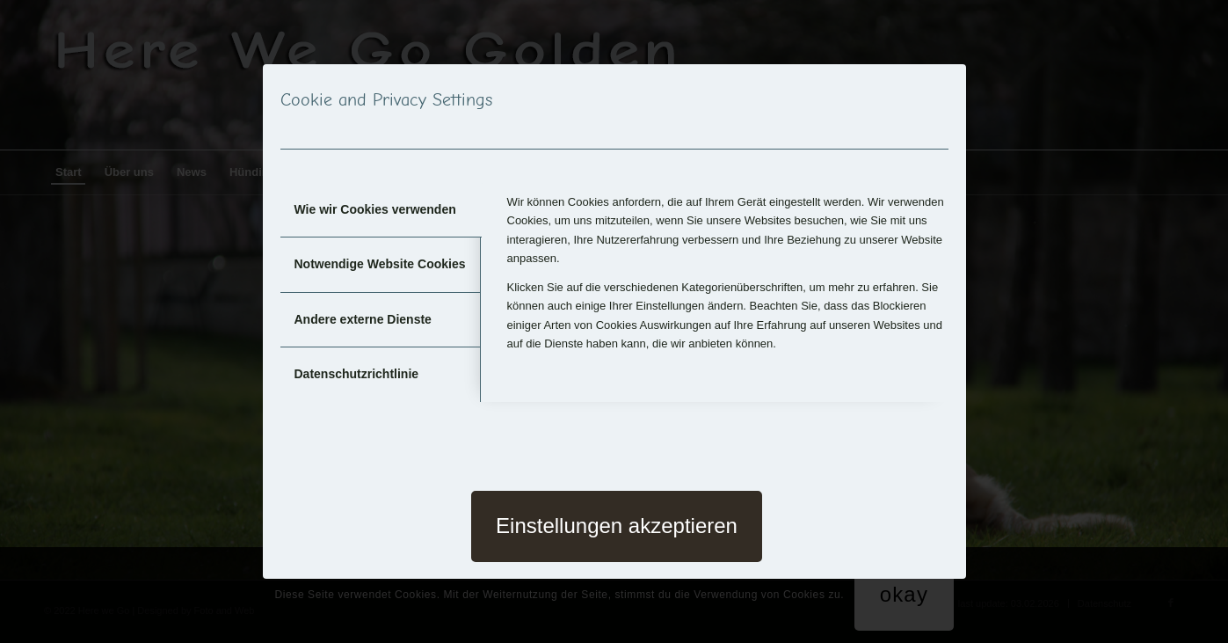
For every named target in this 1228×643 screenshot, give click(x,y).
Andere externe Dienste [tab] (363, 319)
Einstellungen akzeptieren (617, 525)
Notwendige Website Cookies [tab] (380, 264)
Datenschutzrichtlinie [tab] (356, 374)
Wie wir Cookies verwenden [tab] (375, 209)
